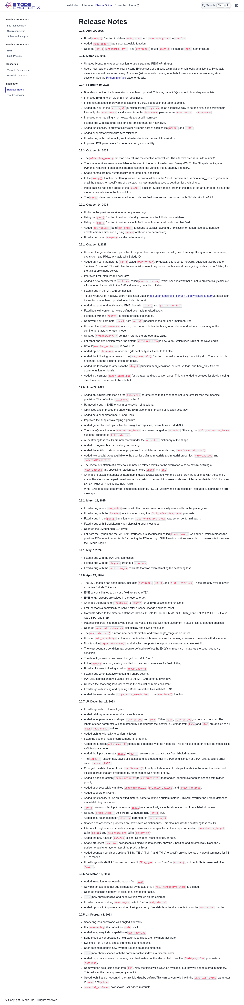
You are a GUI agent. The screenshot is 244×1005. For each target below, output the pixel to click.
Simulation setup (16, 31)
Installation (72, 5)
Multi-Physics (14, 56)
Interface (87, 5)
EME (9, 50)
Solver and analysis (17, 36)
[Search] (216, 5)
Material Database (17, 75)
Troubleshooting (16, 95)
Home (133, 5)
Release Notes (15, 89)
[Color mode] (237, 5)
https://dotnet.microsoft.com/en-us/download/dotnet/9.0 (181, 295)
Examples (121, 5)
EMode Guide (103, 5)
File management (16, 25)
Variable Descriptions (18, 70)
